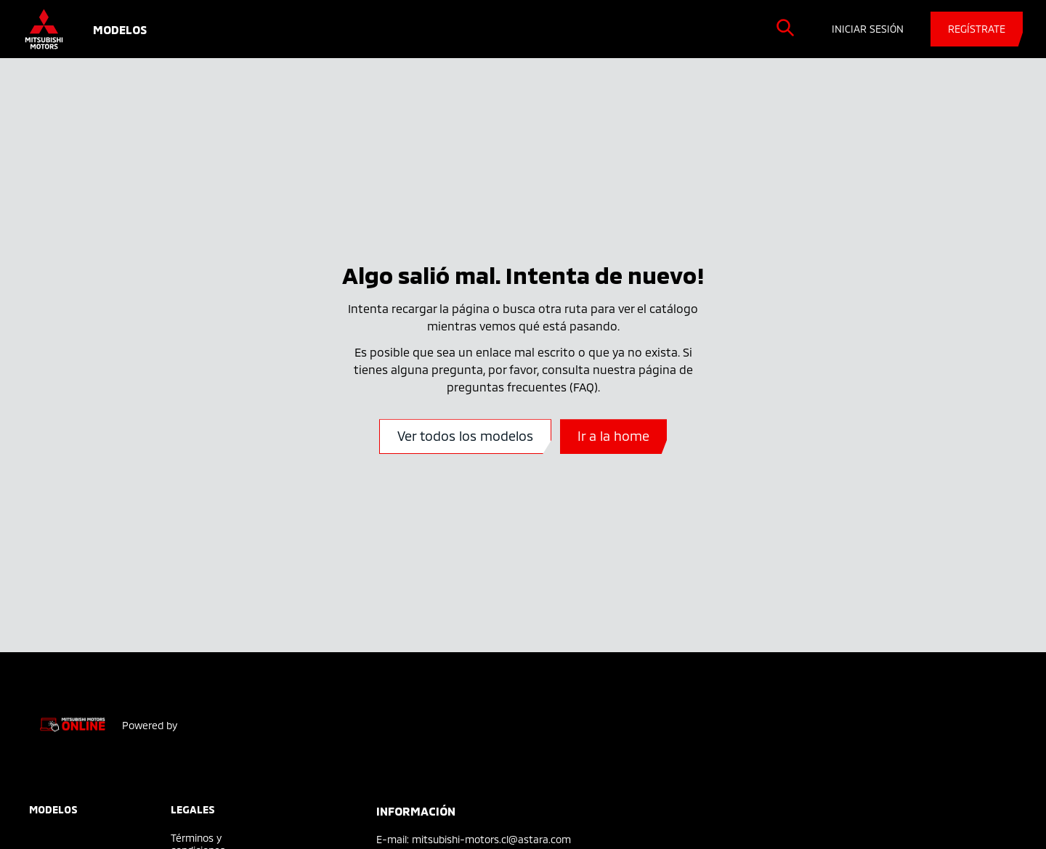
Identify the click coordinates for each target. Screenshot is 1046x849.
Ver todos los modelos (465, 436)
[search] (785, 27)
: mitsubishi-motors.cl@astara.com (489, 839)
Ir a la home (613, 436)
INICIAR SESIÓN (868, 29)
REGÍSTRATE (976, 29)
